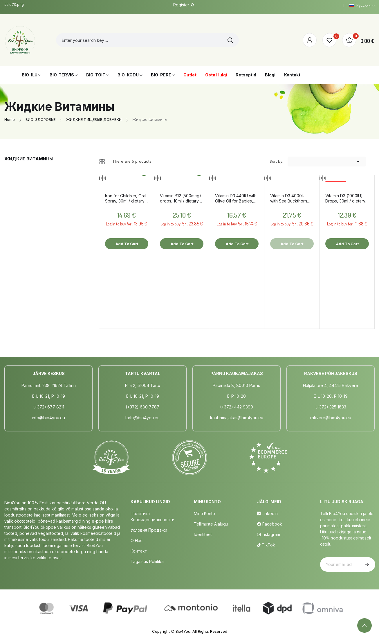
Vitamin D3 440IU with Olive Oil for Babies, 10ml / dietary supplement (236, 198)
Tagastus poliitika (147, 561)
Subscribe (366, 564)
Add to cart (126, 243)
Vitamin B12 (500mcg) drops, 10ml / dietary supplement (180, 198)
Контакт (139, 550)
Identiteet (203, 534)
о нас (136, 540)
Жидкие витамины (28, 159)
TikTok (266, 544)
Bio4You (183, 631)
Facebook (269, 523)
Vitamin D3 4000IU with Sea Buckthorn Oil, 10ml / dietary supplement (288, 198)
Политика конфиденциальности (152, 516)
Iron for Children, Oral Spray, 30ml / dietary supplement (125, 198)
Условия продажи (149, 530)
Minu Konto (204, 513)
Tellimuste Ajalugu (211, 523)
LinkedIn (267, 513)
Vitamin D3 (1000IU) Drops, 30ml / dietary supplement (345, 198)
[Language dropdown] (362, 5)
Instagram (268, 534)
